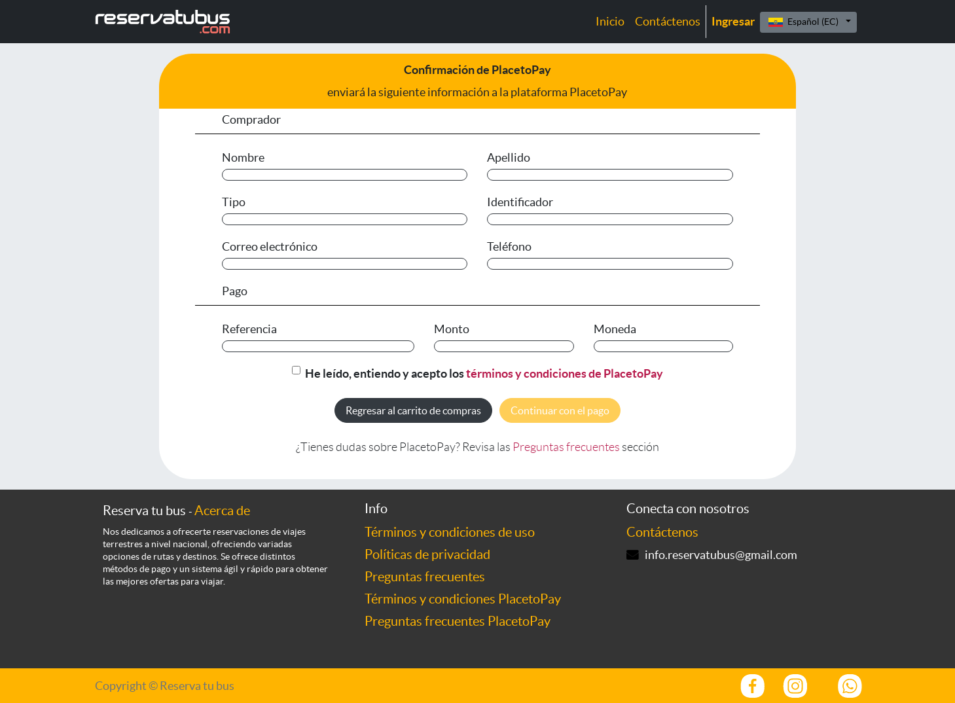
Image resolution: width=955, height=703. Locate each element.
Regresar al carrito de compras (413, 410)
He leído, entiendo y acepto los (484, 373)
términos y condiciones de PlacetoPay (564, 373)
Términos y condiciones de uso (450, 532)
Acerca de (222, 510)
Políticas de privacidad (427, 554)
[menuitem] (610, 21)
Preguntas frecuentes (566, 447)
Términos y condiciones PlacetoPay (463, 599)
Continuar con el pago (560, 410)
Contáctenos (662, 532)
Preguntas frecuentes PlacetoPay (457, 621)
